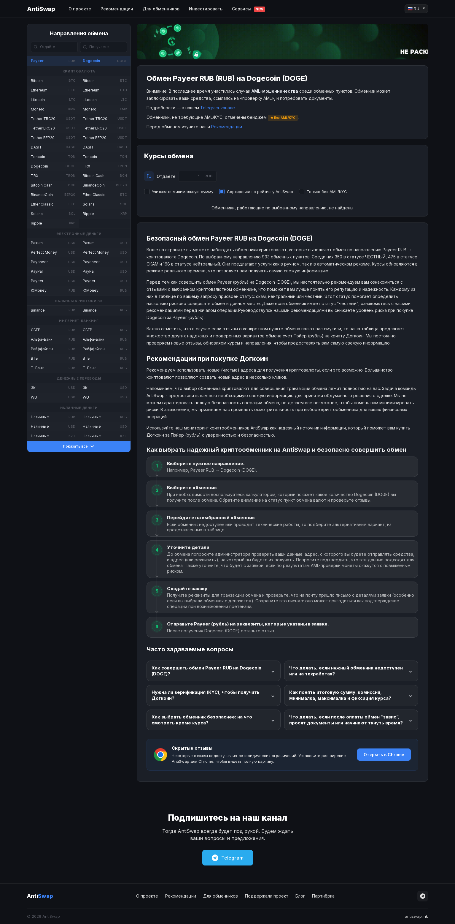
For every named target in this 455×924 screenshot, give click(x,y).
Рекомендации (117, 8)
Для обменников (161, 8)
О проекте (80, 8)
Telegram (228, 857)
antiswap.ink (416, 916)
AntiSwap (41, 8)
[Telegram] (422, 896)
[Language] (416, 8)
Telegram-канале (217, 107)
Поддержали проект (266, 895)
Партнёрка (323, 895)
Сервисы (248, 9)
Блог (300, 895)
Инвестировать (205, 8)
